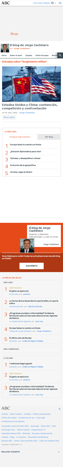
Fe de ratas (13, 294)
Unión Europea (42, 55)
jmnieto (26, 294)
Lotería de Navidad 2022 (49, 441)
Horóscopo (34, 426)
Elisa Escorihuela (35, 307)
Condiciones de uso (26, 418)
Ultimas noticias (23, 430)
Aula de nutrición (16, 307)
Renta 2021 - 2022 (48, 426)
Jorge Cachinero (27, 113)
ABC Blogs (49, 137)
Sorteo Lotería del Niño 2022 (25, 441)
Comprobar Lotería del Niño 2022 (15, 426)
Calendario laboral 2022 (11, 433)
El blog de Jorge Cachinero (29, 45)
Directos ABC (6, 441)
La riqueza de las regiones (20, 321)
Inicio (4, 55)
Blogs (12, 437)
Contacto (27, 414)
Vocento (4, 414)
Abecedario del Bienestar (38, 437)
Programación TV (38, 430)
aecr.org (39, 321)
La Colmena (21, 437)
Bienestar (26, 433)
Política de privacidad (41, 414)
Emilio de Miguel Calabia (32, 341)
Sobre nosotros (16, 414)
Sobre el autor (16, 55)
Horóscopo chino (8, 430)
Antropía (4, 437)
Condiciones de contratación (13, 421)
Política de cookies (9, 418)
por (20, 49)
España (29, 55)
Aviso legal (40, 418)
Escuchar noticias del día (42, 433)
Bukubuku (13, 341)
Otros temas (9, 117)
